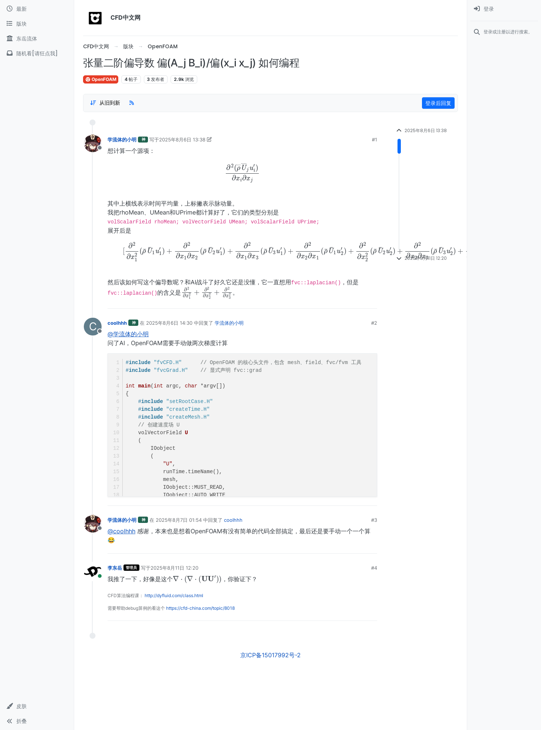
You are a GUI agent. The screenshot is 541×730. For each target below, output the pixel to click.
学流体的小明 (122, 140)
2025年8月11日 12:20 (174, 568)
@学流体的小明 (128, 334)
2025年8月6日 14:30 (169, 323)
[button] (37, 706)
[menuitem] (504, 9)
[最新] (37, 9)
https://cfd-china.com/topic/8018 (200, 608)
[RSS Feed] (131, 102)
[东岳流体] (37, 39)
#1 (374, 140)
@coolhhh (121, 531)
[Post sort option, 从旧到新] (104, 102)
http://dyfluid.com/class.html (174, 595)
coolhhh (117, 323)
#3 (374, 520)
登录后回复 (438, 103)
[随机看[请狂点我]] (37, 53)
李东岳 (115, 568)
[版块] (37, 24)
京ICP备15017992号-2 (270, 655)
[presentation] (242, 173)
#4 (374, 568)
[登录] (504, 9)
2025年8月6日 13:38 (182, 140)
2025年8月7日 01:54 (179, 520)
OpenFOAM (100, 79)
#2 (374, 323)
